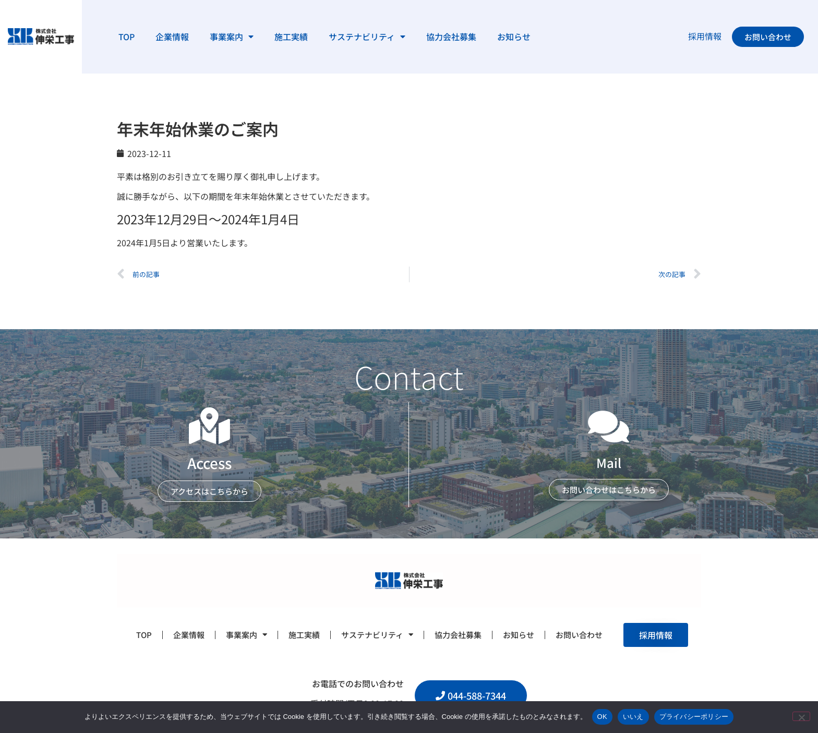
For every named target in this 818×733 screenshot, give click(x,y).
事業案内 (232, 36)
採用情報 (704, 36)
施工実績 (291, 36)
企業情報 (172, 36)
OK (602, 716)
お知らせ (514, 36)
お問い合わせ (579, 634)
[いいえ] (801, 716)
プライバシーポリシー (694, 716)
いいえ (633, 716)
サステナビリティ (367, 36)
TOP (126, 36)
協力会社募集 (451, 36)
